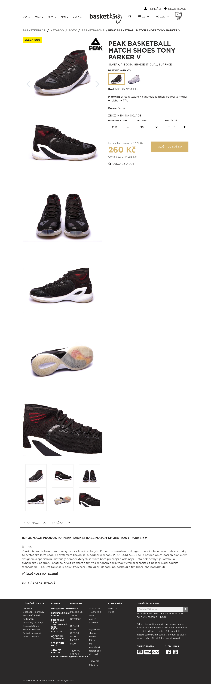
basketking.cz (34, 30)
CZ (143, 16)
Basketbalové (93, 30)
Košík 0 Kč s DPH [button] (179, 13)
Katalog (57, 30)
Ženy (39, 17)
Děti (65, 17)
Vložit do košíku (169, 147)
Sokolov (112, 608)
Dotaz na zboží (121, 164)
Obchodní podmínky (33, 612)
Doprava (27, 608)
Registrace (177, 9)
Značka (61, 522)
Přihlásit (155, 9)
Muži (52, 17)
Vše (26, 17)
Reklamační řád (31, 615)
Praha (111, 612)
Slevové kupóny (31, 630)
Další (97, 83)
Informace (34, 522)
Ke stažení (28, 619)
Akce (77, 17)
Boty (73, 30)
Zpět (28, 83)
